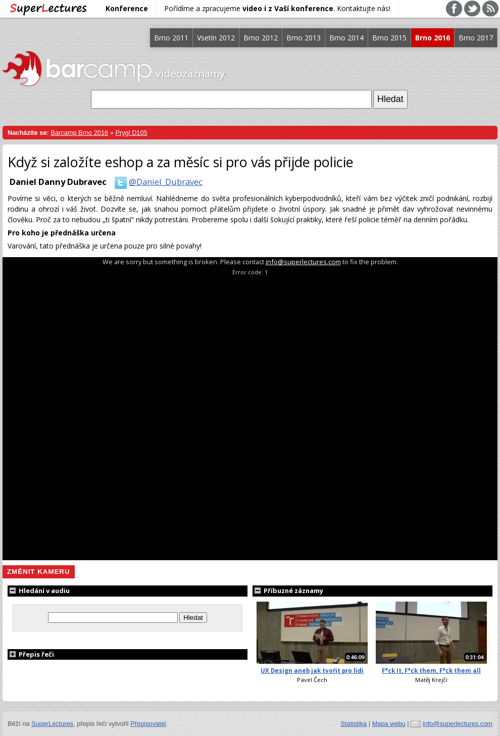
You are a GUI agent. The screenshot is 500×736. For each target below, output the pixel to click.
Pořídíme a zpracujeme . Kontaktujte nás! (277, 8)
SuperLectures (52, 723)
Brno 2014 (346, 37)
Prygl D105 (131, 132)
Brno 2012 (260, 37)
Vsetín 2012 (216, 37)
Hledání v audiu (39, 590)
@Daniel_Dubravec (157, 181)
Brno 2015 (389, 37)
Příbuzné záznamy (288, 590)
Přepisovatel (148, 723)
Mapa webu (389, 723)
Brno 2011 (171, 37)
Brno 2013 (303, 37)
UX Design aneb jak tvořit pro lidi (312, 670)
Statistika (353, 723)
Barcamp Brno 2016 (79, 132)
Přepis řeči (31, 654)
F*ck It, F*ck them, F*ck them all (431, 670)
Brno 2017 (476, 37)
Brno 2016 (432, 37)
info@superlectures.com (303, 261)
